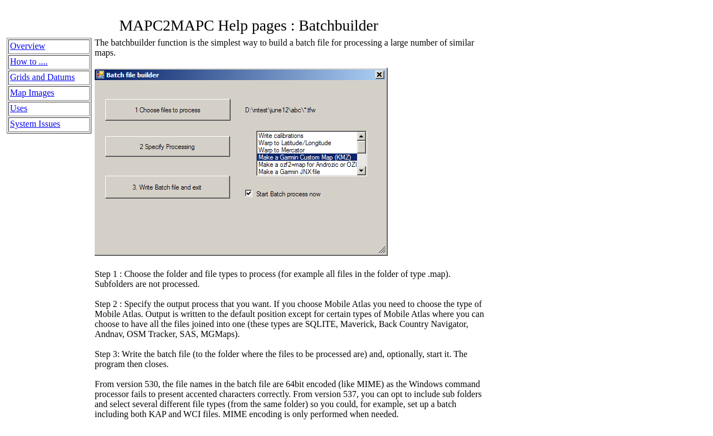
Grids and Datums (42, 77)
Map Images (32, 92)
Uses (18, 108)
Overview (27, 46)
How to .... (29, 61)
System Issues (35, 123)
